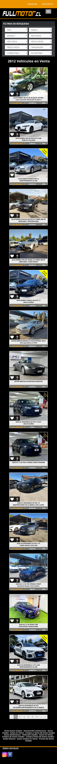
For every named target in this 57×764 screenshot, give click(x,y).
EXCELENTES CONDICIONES (28, 626)
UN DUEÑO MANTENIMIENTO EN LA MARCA (28, 707)
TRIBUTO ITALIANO (28, 140)
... (41, 717)
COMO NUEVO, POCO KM (28, 545)
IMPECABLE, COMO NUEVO (28, 262)
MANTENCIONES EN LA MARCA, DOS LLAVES (28, 505)
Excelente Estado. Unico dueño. (28, 586)
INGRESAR (32, 4)
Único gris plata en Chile (28, 343)
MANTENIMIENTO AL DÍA (28, 181)
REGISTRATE (47, 4)
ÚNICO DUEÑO (28, 302)
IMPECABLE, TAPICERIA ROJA (28, 221)
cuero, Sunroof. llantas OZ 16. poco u (28, 100)
